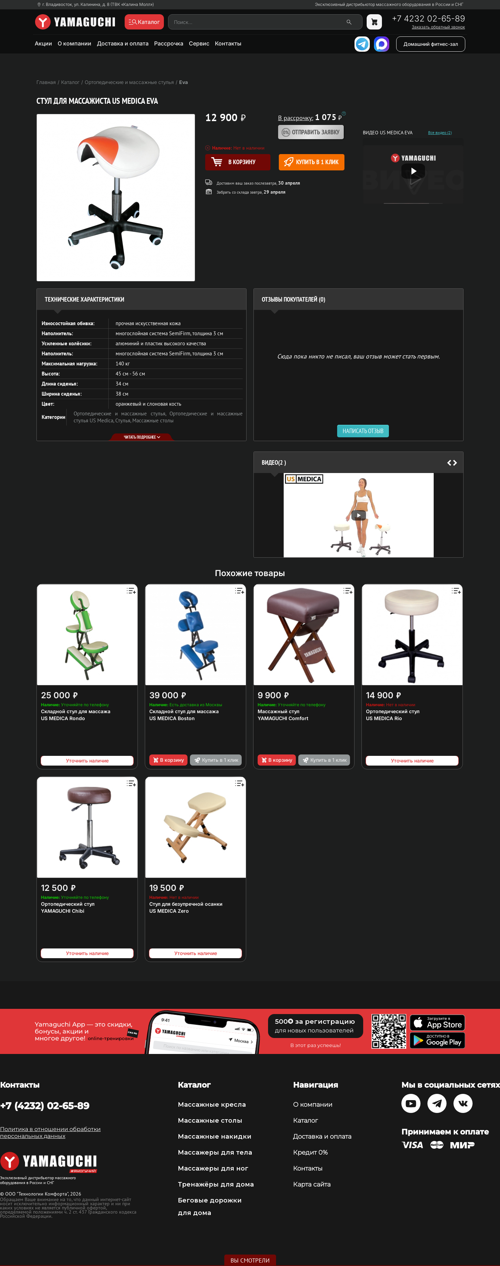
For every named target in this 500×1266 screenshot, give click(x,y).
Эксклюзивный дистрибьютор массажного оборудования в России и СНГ (389, 4)
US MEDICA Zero (169, 911)
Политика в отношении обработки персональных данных (50, 1132)
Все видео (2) (440, 132)
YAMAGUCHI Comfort (283, 718)
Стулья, (123, 420)
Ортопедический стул (392, 711)
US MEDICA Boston (172, 718)
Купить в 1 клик (311, 162)
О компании (74, 43)
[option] (358, 515)
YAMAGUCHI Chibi (62, 911)
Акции (43, 43)
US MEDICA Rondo (63, 718)
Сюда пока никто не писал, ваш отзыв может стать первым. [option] (358, 356)
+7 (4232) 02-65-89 (44, 1106)
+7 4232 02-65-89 (428, 18)
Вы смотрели (250, 1260)
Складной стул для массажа (75, 711)
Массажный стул (278, 711)
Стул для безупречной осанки (186, 904)
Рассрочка (168, 43)
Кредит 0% (310, 1152)
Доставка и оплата (123, 43)
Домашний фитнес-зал (430, 44)
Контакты (228, 43)
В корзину (168, 760)
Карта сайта (312, 1184)
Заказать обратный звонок (438, 27)
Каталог (305, 1120)
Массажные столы (153, 420)
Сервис (199, 43)
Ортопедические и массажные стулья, (121, 413)
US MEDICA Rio (384, 718)
